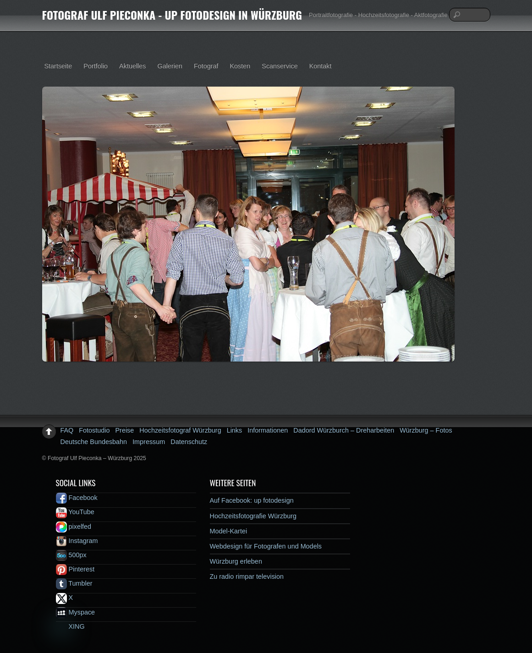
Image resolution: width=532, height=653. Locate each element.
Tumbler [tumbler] (74, 583)
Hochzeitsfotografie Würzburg (253, 516)
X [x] (64, 597)
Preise (124, 430)
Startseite (58, 66)
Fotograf (206, 66)
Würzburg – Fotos (426, 430)
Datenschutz (188, 441)
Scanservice (279, 66)
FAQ (67, 430)
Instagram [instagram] (77, 540)
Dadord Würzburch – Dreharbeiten (343, 430)
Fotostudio (94, 430)
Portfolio (95, 66)
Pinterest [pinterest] (75, 569)
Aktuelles (132, 66)
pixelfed (74, 526)
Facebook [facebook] (77, 497)
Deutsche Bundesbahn (93, 441)
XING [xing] (70, 626)
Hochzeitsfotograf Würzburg (180, 430)
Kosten (240, 66)
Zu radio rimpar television (247, 576)
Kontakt (320, 66)
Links (234, 430)
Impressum (148, 441)
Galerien (170, 66)
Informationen (267, 430)
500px (71, 555)
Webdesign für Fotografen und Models (266, 546)
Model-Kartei (228, 531)
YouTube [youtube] (75, 512)
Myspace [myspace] (75, 612)
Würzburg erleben (236, 561)
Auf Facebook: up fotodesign (252, 500)
